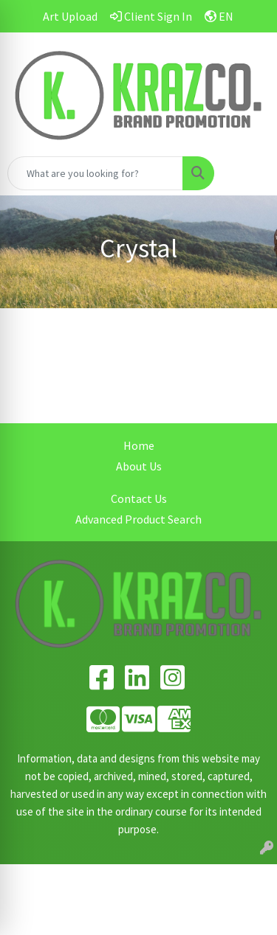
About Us (139, 466)
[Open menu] (247, 173)
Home (138, 445)
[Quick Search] (95, 173)
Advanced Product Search (138, 519)
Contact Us (139, 498)
